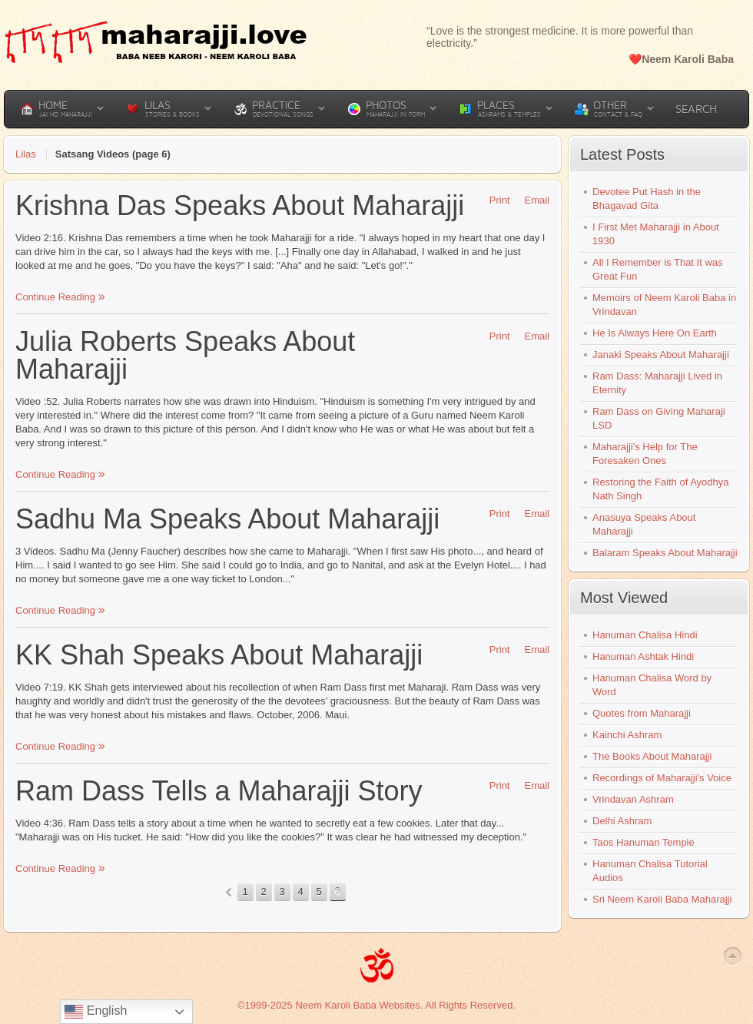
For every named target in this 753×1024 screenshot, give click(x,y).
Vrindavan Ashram (633, 799)
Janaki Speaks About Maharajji (660, 354)
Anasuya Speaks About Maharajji (643, 524)
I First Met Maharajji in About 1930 (655, 234)
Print (494, 200)
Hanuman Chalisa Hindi (645, 635)
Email (531, 200)
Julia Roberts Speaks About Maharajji (185, 355)
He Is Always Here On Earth (654, 333)
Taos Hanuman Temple (643, 842)
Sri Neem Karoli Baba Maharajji (661, 899)
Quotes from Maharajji (641, 713)
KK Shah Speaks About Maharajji (219, 655)
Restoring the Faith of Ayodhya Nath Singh (660, 489)
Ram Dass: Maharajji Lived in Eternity (657, 383)
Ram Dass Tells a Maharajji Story (219, 791)
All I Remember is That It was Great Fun (657, 269)
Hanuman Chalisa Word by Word (652, 685)
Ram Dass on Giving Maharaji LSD (658, 418)
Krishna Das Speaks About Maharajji (239, 205)
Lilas (25, 154)
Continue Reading (56, 297)
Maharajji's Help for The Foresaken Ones (645, 453)
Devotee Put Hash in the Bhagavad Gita (646, 198)
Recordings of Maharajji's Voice (661, 778)
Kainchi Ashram (627, 735)
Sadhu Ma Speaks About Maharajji (227, 519)
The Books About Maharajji (652, 756)
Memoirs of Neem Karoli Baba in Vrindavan (664, 304)
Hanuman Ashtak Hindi (643, 656)
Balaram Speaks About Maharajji (665, 552)
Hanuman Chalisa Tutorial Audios (650, 870)
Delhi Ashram (622, 821)
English (96, 1011)
